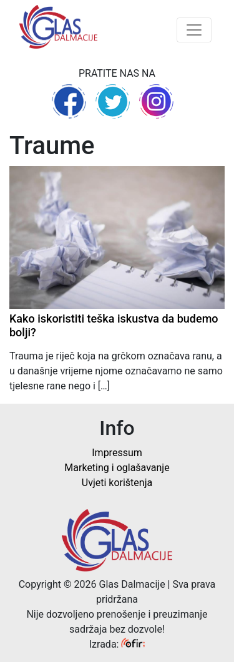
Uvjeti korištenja (117, 483)
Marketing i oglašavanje (116, 468)
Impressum (117, 453)
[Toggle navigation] (194, 29)
